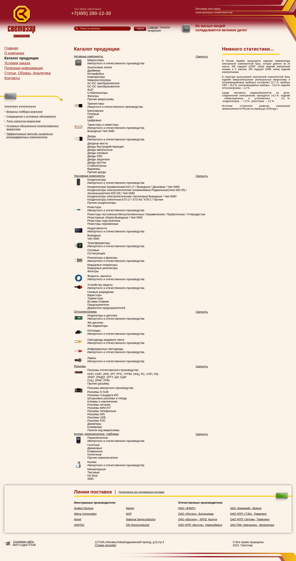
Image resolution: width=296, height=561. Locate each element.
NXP (129, 513)
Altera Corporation (85, 513)
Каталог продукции (21, 58)
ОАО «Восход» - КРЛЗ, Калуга (197, 519)
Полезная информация (23, 68)
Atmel (77, 519)
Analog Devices (83, 508)
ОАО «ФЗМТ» (187, 508)
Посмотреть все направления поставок (141, 492)
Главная (11, 48)
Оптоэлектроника (85, 311)
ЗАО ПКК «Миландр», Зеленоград (252, 525)
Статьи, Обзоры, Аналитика (27, 73)
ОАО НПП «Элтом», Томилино (249, 519)
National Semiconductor (141, 519)
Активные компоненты (88, 56)
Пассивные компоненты (89, 175)
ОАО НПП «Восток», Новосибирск (200, 525)
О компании (14, 53)
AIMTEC (79, 525)
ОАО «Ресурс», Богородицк (196, 513)
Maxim (130, 508)
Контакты (12, 78)
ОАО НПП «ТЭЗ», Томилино (248, 513)
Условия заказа (17, 63)
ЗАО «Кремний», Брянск (246, 508)
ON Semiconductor (137, 525)
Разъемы (80, 366)
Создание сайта (23, 541)
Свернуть (202, 56)
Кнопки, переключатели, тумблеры (96, 434)
